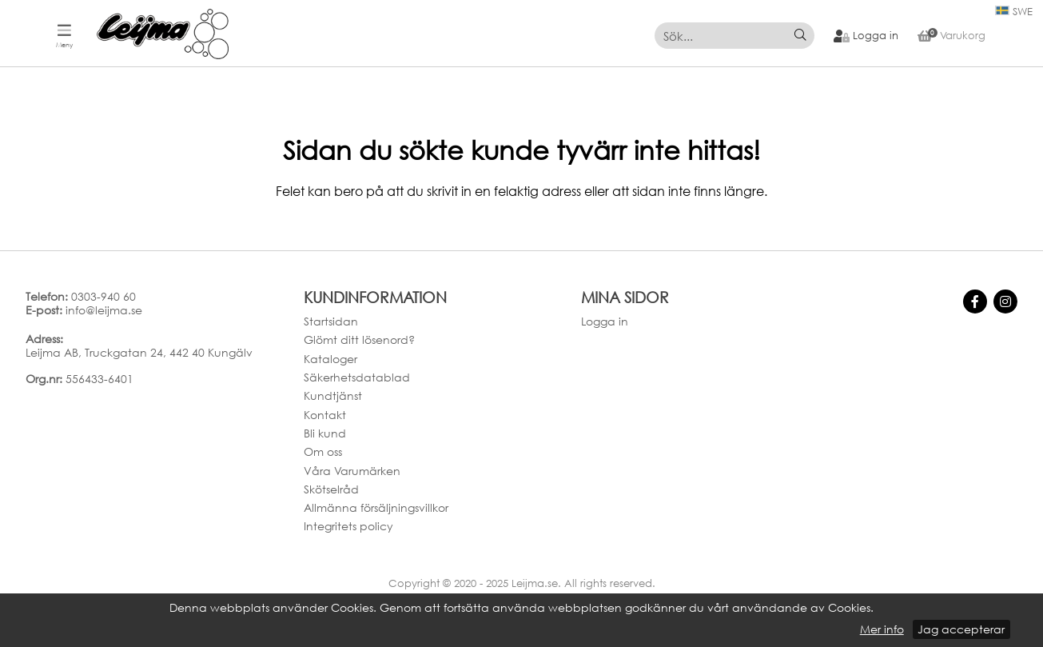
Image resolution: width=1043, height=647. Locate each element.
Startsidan (331, 321)
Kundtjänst (333, 395)
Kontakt (325, 414)
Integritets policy (348, 526)
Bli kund (325, 433)
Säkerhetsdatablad (357, 377)
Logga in (604, 321)
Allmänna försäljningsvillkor (376, 507)
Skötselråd (331, 489)
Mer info (882, 629)
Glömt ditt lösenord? (359, 339)
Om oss (323, 451)
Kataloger (330, 358)
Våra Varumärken (352, 470)
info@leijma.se (104, 310)
